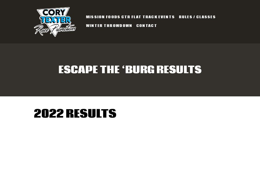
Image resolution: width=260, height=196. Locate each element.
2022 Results (75, 114)
